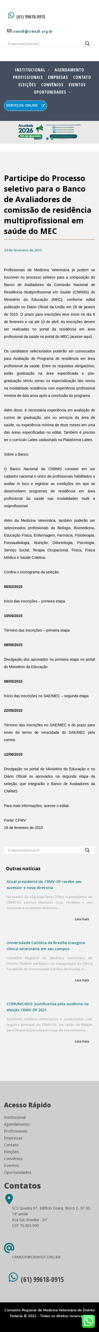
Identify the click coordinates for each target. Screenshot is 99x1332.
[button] (49, 132)
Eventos (77, 85)
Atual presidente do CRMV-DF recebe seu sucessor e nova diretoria (44, 884)
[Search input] (43, 43)
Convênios (52, 85)
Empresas (58, 77)
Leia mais (82, 919)
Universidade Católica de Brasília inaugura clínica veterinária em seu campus (46, 945)
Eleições (27, 85)
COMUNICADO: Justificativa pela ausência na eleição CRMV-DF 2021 (48, 1006)
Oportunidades (50, 92)
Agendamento (69, 70)
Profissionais (28, 77)
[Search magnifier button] (87, 45)
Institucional (30, 70)
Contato (82, 77)
